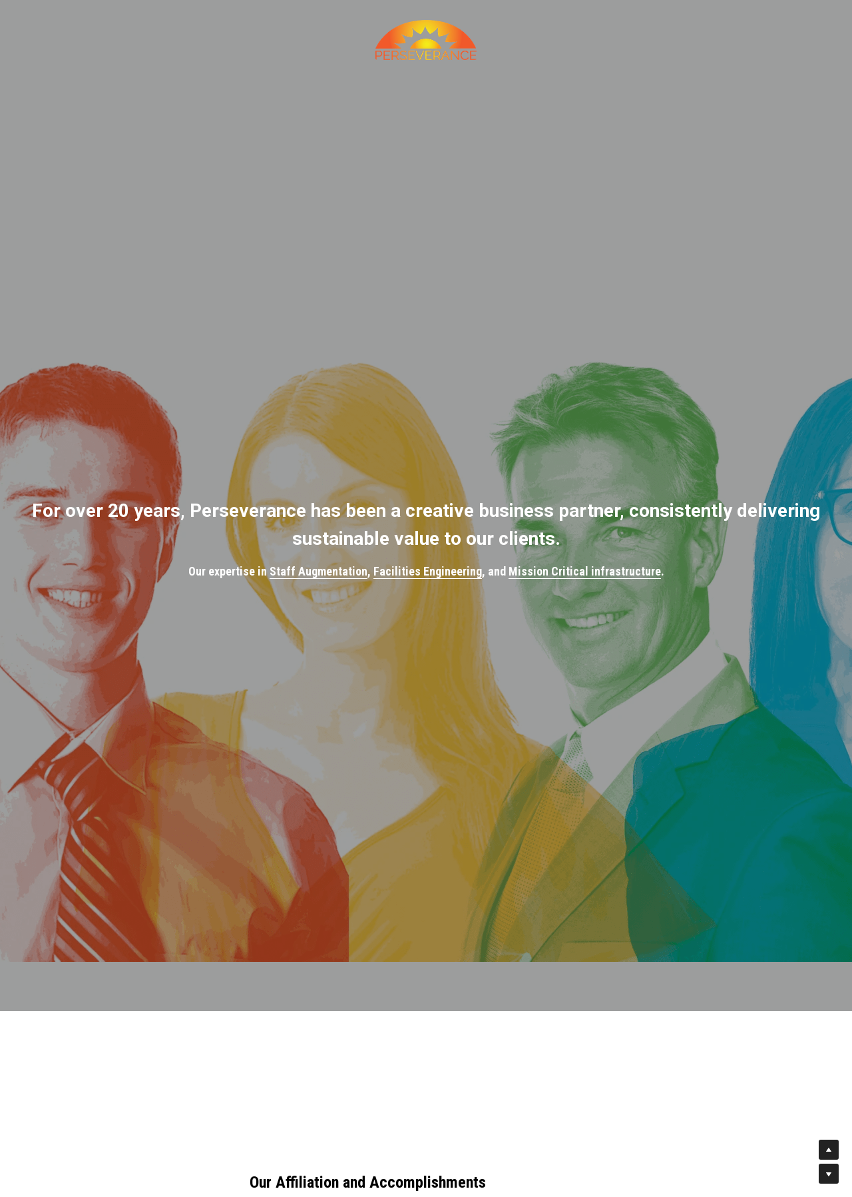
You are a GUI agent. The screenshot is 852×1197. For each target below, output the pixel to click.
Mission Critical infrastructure (585, 571)
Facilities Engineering (427, 571)
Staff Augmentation (318, 571)
